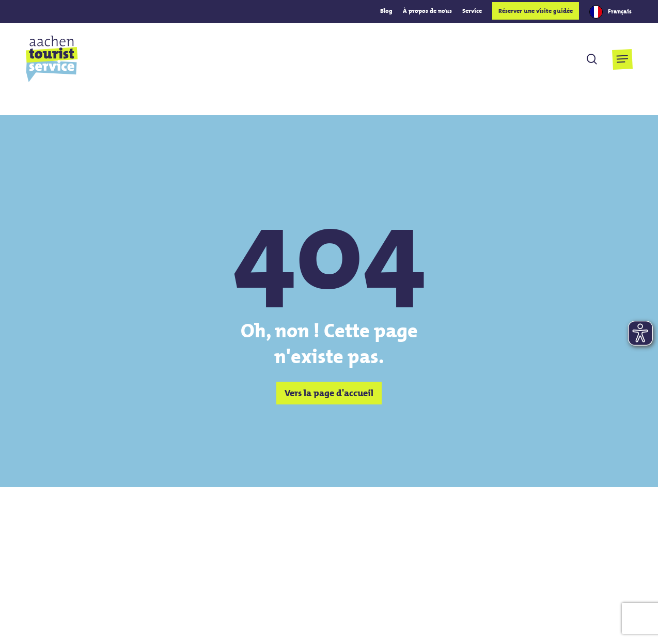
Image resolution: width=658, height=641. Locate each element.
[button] (622, 59)
